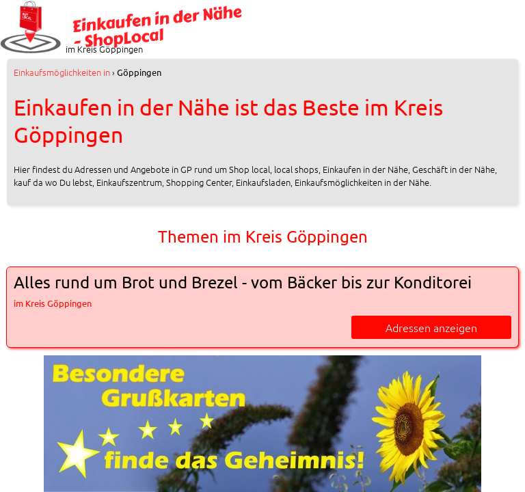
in (62, 72)
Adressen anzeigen (431, 327)
